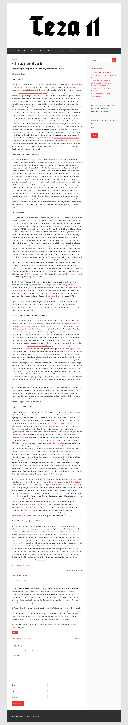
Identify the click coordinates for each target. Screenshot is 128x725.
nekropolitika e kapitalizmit (55, 443)
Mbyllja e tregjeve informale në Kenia (34, 504)
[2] (66, 232)
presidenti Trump (49, 296)
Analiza (33, 51)
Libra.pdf (71, 51)
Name (14, 685)
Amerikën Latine (29, 510)
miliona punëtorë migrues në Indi (68, 349)
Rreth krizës (77, 638)
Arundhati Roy (71, 535)
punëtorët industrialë (53, 426)
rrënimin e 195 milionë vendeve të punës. (33, 93)
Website (14, 697)
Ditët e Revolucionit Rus (100, 86)
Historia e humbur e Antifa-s (21, 638)
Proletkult (51, 51)
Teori (41, 51)
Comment (15, 656)
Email (14, 691)
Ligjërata (61, 51)
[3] (16, 502)
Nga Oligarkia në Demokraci (102, 72)
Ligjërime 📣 (97, 68)
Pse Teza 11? (22, 51)
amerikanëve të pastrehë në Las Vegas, (40, 346)
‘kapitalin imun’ (40, 560)
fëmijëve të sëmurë (74, 482)
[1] (61, 162)
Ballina (11, 51)
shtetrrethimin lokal (18, 516)
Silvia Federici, (30, 274)
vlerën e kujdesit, (71, 141)
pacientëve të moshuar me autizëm (53, 482)
